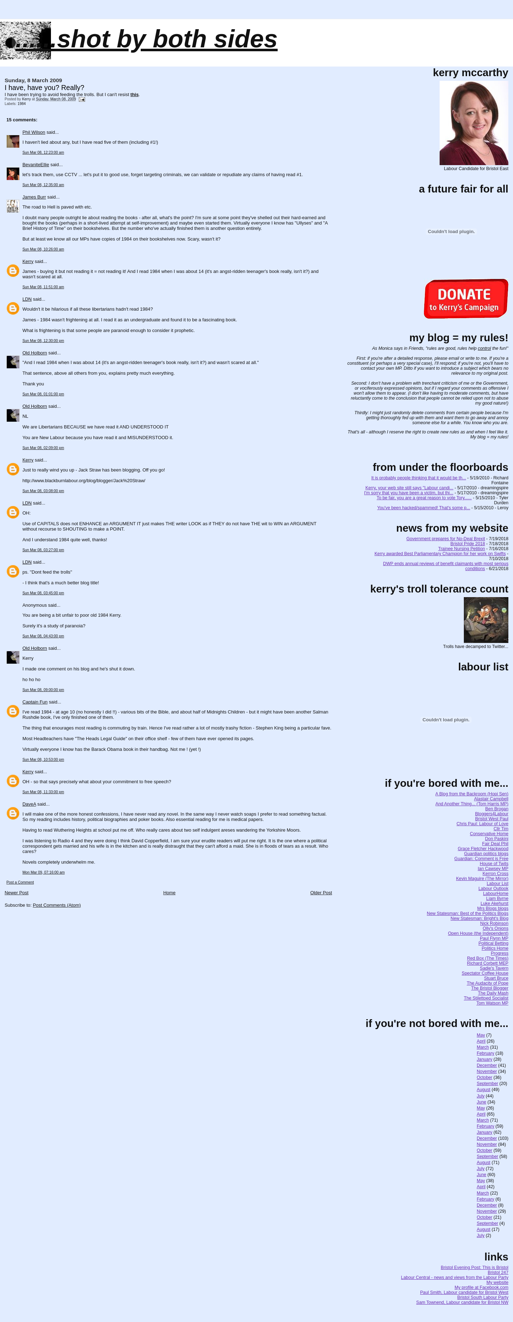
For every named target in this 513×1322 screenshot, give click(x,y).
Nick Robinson (494, 923)
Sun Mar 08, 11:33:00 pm (43, 792)
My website (498, 1282)
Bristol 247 (498, 1272)
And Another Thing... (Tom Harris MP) (471, 803)
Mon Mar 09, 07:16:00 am (43, 872)
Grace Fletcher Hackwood (483, 848)
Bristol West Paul (491, 818)
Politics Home (495, 948)
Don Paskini (496, 838)
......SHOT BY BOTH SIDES (146, 39)
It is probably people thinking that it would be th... (418, 477)
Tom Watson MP (492, 1003)
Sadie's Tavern (494, 968)
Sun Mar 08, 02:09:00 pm (43, 448)
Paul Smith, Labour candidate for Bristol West (464, 1292)
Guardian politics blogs (486, 853)
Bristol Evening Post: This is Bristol (474, 1267)
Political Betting (493, 943)
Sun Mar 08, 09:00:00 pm (43, 690)
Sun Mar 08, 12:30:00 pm (43, 341)
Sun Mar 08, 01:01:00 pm (43, 394)
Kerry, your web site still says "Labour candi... (410, 487)
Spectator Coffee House (485, 973)
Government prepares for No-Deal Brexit (445, 538)
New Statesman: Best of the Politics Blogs (467, 913)
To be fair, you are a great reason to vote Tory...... (424, 497)
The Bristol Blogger (489, 988)
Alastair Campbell (491, 798)
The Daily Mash (493, 993)
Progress (499, 953)
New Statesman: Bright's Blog (479, 918)
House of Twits (494, 863)
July (480, 1096)
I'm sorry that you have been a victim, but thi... (408, 492)
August (483, 1089)
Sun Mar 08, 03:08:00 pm (43, 491)
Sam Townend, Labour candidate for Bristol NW (462, 1302)
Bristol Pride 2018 (467, 543)
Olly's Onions (495, 928)
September (487, 1083)
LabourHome (495, 893)
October (484, 1077)
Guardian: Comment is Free (481, 858)
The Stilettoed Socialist (486, 998)
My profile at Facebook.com (481, 1287)
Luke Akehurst (494, 903)
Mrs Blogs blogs (492, 908)
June (481, 1102)
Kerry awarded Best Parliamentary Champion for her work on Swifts (440, 553)
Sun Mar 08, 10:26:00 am (43, 249)
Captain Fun (35, 702)
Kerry (27, 261)
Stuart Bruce (496, 978)
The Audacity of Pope (487, 983)
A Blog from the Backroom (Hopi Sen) (471, 793)
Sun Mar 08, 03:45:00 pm (43, 593)
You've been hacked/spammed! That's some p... (423, 507)
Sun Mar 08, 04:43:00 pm (43, 636)
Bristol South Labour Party (483, 1297)
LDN (27, 299)
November (487, 1071)
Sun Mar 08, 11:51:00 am (43, 287)
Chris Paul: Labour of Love (482, 823)
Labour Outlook (493, 888)
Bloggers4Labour (491, 813)
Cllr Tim (500, 828)
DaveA (29, 804)
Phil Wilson (33, 132)
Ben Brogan (496, 808)
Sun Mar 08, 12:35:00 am (43, 185)
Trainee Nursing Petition (461, 548)
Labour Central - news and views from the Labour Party (454, 1277)
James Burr (34, 197)
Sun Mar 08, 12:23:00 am (43, 152)
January (484, 1059)
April (481, 1041)
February (485, 1053)
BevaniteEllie (35, 164)
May (481, 1035)
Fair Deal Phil (495, 843)
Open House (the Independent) (478, 933)
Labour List (497, 883)
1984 (21, 104)
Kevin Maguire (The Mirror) (482, 878)
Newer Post (16, 892)
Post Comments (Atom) (57, 905)
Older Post (321, 892)
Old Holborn (34, 352)
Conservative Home (489, 833)
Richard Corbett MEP (487, 963)
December (487, 1065)
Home (169, 892)
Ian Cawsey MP (493, 868)
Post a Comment (20, 882)
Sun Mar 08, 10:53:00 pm (43, 760)
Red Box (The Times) (487, 958)
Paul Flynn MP (494, 938)
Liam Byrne (497, 898)
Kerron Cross (495, 873)
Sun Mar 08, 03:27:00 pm (43, 550)
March (483, 1047)
